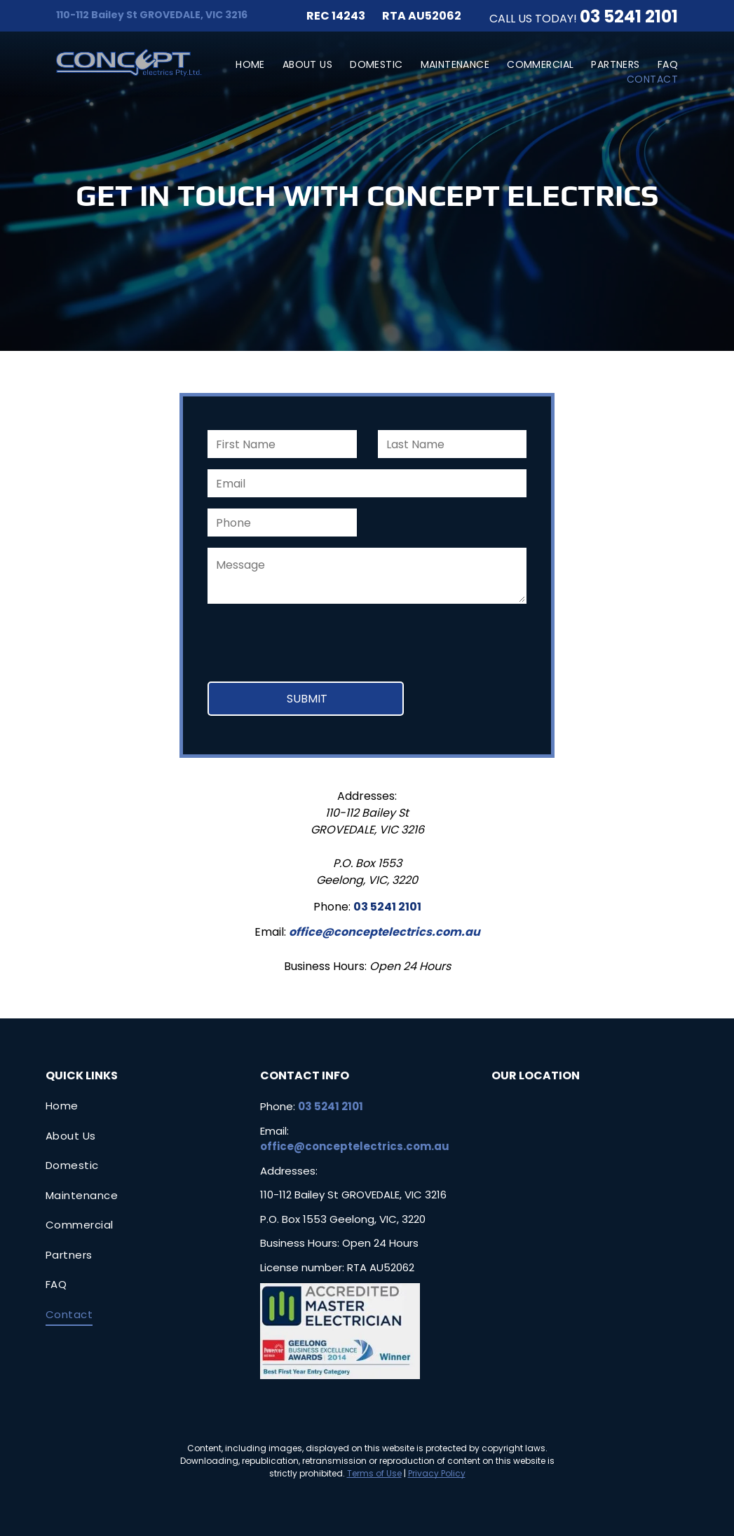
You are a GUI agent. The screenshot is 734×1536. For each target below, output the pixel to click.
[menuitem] (241, 64)
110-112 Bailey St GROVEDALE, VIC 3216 (151, 15)
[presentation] (314, 640)
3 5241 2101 (634, 16)
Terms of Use (374, 1473)
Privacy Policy (436, 1473)
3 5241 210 (389, 907)
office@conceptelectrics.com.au (384, 932)
